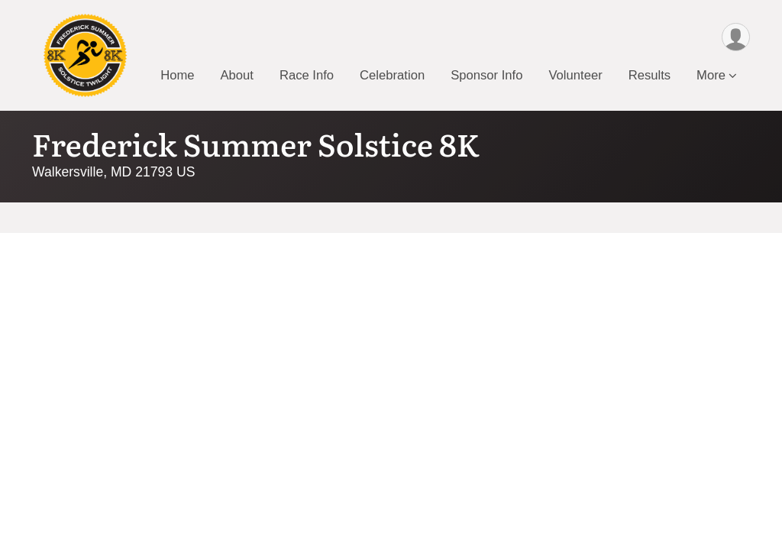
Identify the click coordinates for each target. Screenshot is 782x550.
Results (650, 75)
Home (177, 75)
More (710, 75)
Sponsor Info (486, 75)
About (236, 75)
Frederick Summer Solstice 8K (256, 143)
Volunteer (575, 75)
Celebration (392, 75)
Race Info (307, 75)
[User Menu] (736, 37)
